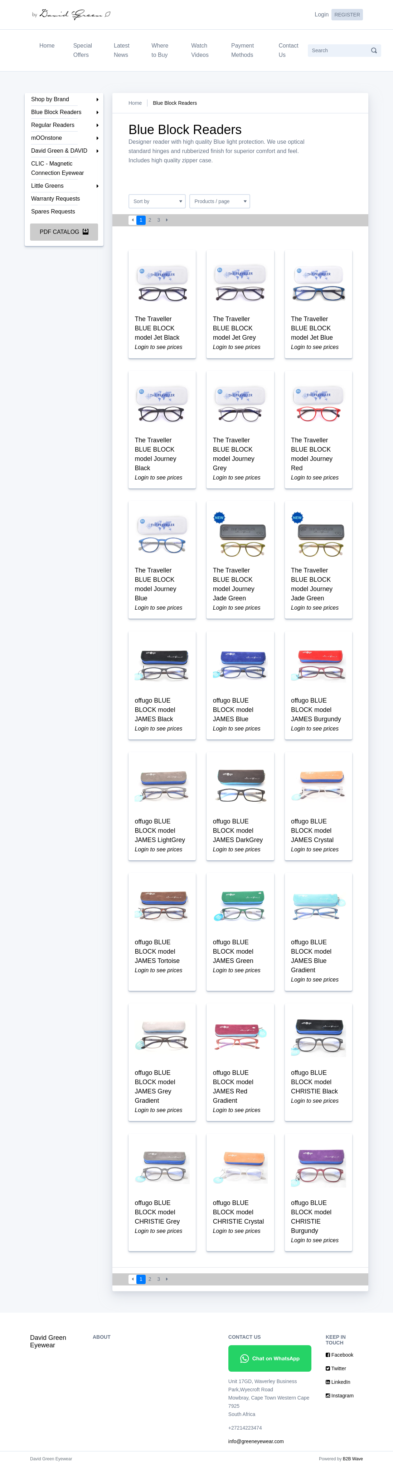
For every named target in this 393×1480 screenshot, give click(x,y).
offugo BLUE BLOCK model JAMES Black (155, 716)
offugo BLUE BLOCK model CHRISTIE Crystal (239, 1224)
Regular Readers (52, 125)
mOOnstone (46, 138)
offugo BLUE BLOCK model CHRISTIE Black (315, 1093)
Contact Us (288, 50)
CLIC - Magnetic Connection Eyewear (57, 168)
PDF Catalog (64, 232)
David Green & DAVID (59, 151)
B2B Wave (353, 1472)
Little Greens (47, 186)
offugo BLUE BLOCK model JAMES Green (233, 960)
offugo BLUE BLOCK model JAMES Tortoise (158, 960)
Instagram (340, 1409)
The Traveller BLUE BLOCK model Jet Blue (312, 329)
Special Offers (82, 50)
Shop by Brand (50, 99)
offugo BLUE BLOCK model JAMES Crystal (313, 838)
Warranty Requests (55, 199)
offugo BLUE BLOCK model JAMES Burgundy (316, 716)
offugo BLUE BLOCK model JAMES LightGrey (160, 838)
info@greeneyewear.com (256, 1455)
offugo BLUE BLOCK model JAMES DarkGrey (238, 838)
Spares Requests (53, 211)
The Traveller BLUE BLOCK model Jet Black (157, 329)
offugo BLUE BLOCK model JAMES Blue (233, 716)
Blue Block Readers (56, 112)
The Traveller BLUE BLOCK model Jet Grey (235, 329)
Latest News (122, 50)
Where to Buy (159, 50)
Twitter (336, 1382)
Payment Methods (242, 50)
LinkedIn (338, 1395)
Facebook (339, 1368)
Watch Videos (200, 50)
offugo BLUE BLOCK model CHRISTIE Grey (158, 1224)
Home (48, 45)
